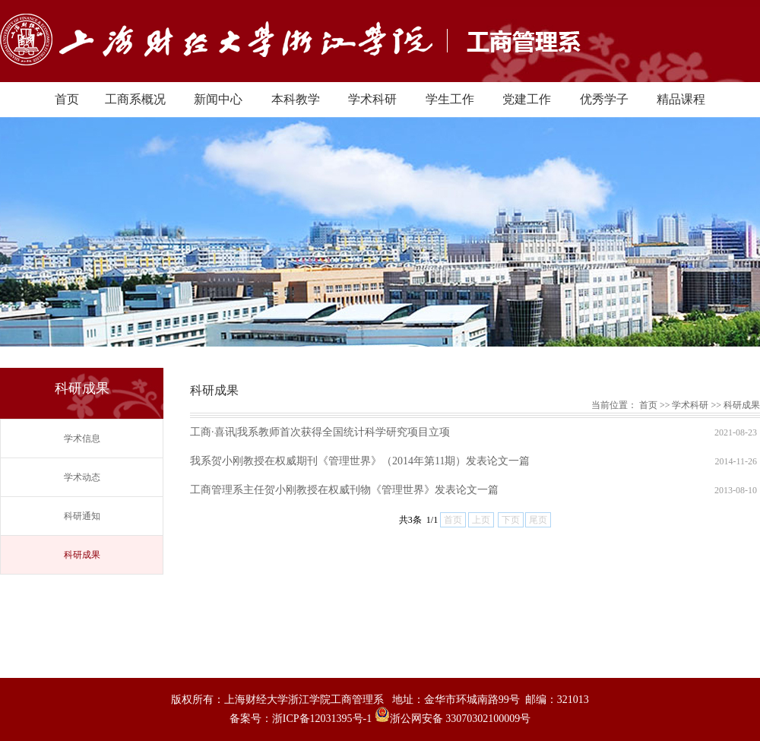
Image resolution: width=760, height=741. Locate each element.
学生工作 (450, 99)
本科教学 (295, 99)
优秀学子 (604, 99)
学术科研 (372, 99)
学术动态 (82, 477)
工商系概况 (135, 99)
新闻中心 (218, 99)
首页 (67, 99)
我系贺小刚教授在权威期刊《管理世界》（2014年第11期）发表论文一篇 (360, 461)
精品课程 (681, 99)
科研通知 (82, 516)
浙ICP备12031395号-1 (323, 718)
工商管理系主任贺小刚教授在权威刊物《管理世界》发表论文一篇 (344, 490)
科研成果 (82, 554)
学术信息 (82, 438)
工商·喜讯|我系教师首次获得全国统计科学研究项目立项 (320, 432)
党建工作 (526, 99)
